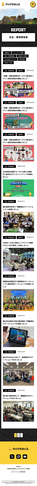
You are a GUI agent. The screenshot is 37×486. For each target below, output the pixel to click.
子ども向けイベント (10, 59)
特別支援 (22, 59)
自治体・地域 (8, 62)
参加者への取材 (22, 56)
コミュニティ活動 (18, 53)
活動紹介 (7, 53)
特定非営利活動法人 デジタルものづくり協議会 (18, 468)
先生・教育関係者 (10, 56)
